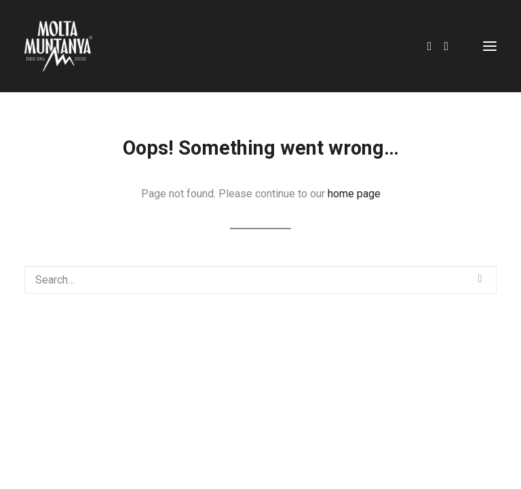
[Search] (423, 46)
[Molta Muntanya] (58, 46)
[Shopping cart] (454, 46)
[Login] (439, 46)
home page (354, 193)
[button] (490, 46)
